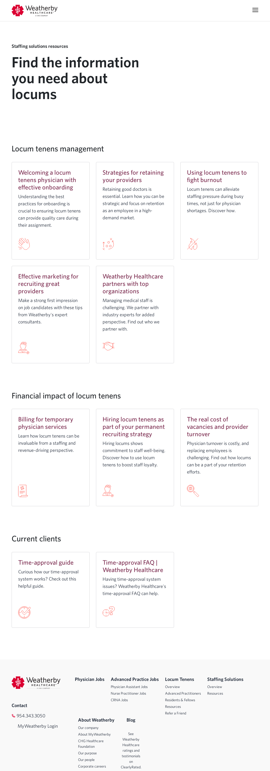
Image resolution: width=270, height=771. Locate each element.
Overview (172, 687)
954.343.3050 (31, 715)
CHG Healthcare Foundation (91, 744)
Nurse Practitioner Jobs (128, 693)
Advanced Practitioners (183, 693)
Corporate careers (92, 766)
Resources (173, 706)
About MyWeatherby (94, 734)
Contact (19, 705)
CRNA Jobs (119, 700)
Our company (88, 728)
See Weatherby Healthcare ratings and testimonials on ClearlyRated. (131, 750)
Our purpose (87, 753)
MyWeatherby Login (32, 726)
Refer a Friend (175, 713)
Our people (86, 760)
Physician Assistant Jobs (129, 687)
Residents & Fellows (180, 700)
